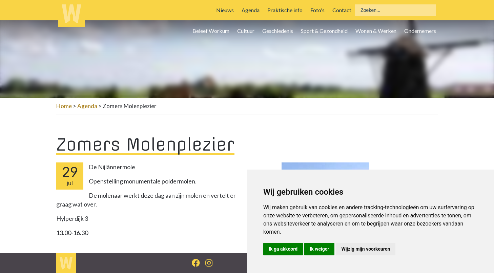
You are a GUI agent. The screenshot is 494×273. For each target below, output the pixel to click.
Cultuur (245, 30)
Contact (341, 10)
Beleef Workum (210, 30)
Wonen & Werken (375, 30)
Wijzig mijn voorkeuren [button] (365, 249)
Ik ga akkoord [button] (283, 249)
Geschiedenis (277, 30)
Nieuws (225, 10)
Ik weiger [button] (319, 249)
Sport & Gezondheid (324, 30)
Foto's (317, 10)
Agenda (251, 10)
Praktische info (285, 10)
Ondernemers (420, 30)
